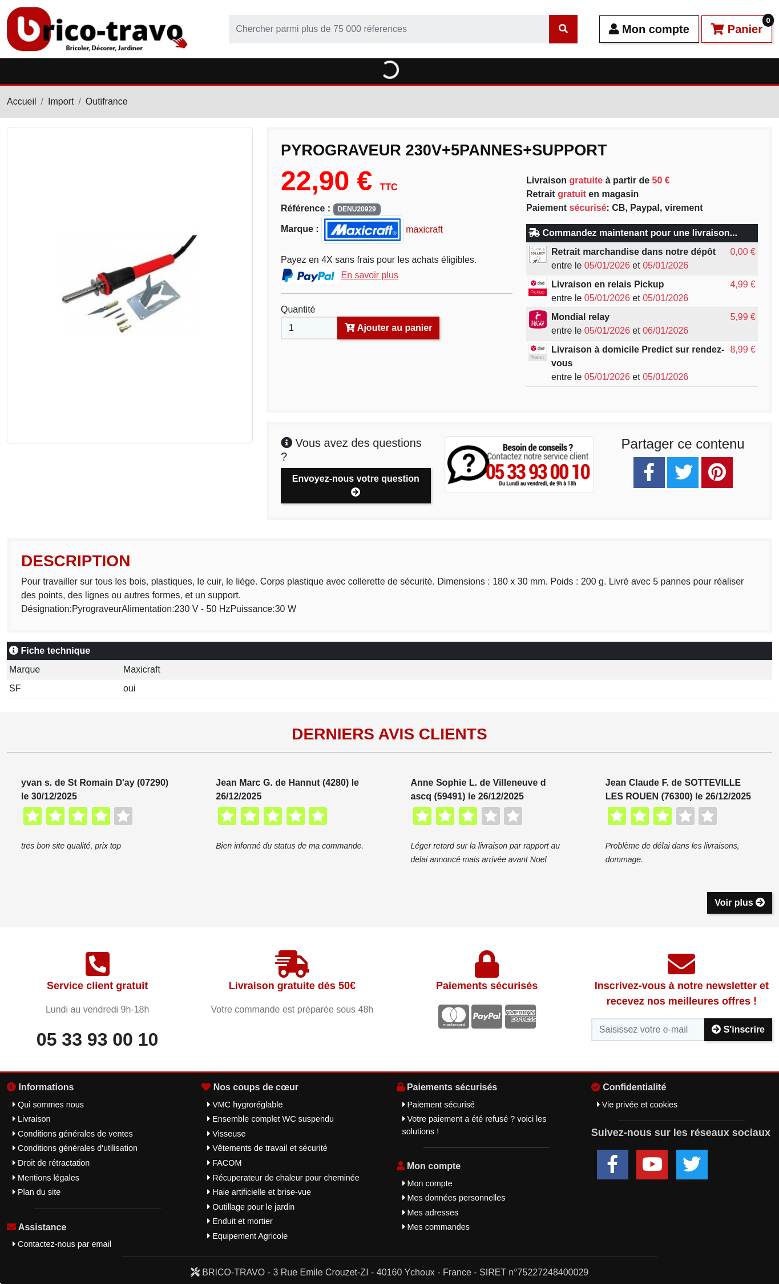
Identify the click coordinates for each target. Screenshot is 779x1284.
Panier (741, 25)
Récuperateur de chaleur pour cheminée (283, 1177)
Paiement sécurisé (438, 1104)
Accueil (22, 101)
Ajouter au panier (388, 328)
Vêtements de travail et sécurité (267, 1148)
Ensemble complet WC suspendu (270, 1118)
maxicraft (382, 229)
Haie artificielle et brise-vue (259, 1192)
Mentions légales (46, 1177)
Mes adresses (430, 1212)
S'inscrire (738, 1029)
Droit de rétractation (51, 1162)
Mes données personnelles (454, 1197)
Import (61, 101)
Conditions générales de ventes (73, 1133)
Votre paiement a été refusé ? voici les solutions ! (474, 1125)
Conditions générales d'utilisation (75, 1148)
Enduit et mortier (240, 1221)
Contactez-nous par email (62, 1244)
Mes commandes (436, 1226)
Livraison (32, 1118)
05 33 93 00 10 (98, 1039)
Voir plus (740, 902)
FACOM (224, 1162)
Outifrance (107, 101)
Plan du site (36, 1192)
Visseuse (226, 1133)
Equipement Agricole (247, 1236)
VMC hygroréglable (244, 1104)
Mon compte (649, 29)
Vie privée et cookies (637, 1104)
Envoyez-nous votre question (355, 485)
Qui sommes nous (48, 1104)
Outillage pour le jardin (250, 1206)
